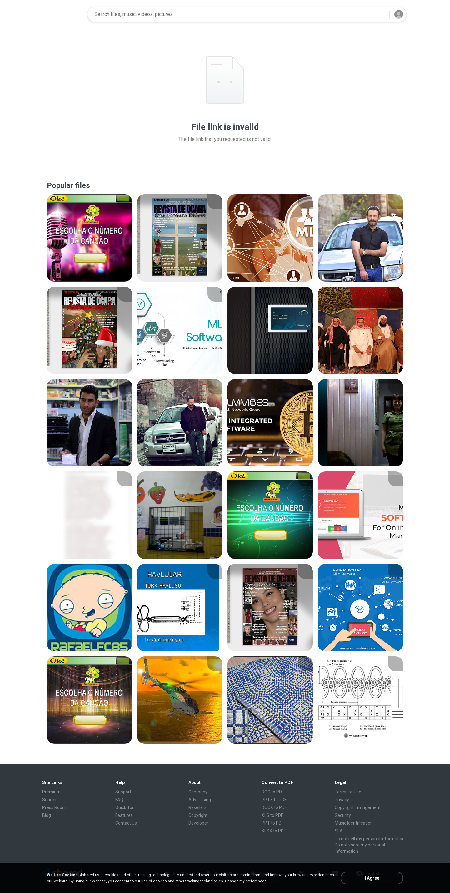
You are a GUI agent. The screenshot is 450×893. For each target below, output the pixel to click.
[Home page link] (63, 14)
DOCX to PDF (274, 807)
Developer (198, 823)
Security (343, 815)
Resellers (197, 807)
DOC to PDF (273, 791)
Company (198, 791)
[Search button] (380, 14)
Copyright (198, 815)
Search (49, 799)
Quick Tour (125, 807)
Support (123, 791)
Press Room (54, 807)
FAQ (119, 799)
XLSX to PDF (274, 830)
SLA (339, 830)
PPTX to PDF (274, 799)
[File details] (89, 238)
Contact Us (126, 823)
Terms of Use (348, 791)
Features (124, 815)
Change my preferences (246, 881)
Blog (46, 815)
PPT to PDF (273, 823)
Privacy (342, 799)
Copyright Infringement (358, 807)
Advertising (199, 799)
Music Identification (354, 823)
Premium (51, 791)
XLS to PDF (272, 815)
